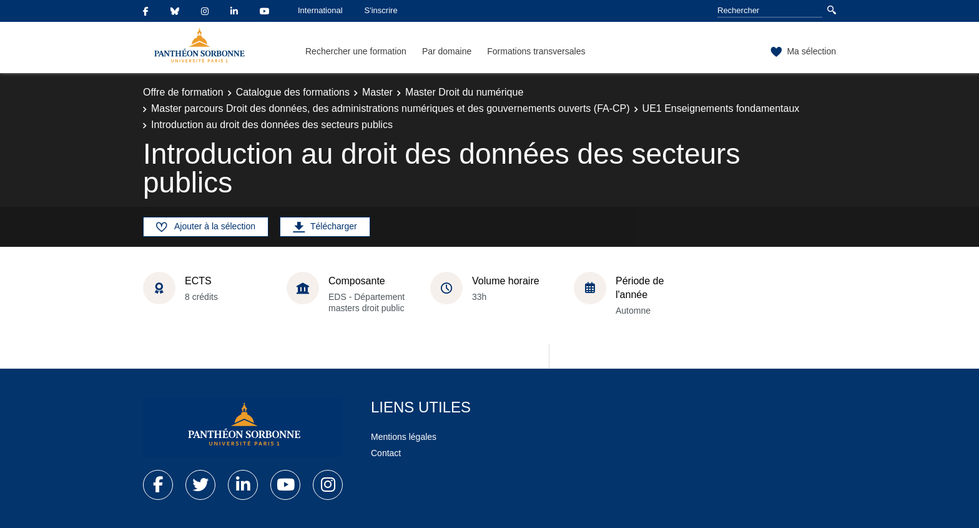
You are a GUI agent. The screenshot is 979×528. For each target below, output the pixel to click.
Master (377, 92)
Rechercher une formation (355, 51)
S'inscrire (381, 10)
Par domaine (446, 51)
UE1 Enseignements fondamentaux (721, 108)
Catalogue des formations (293, 92)
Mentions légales (403, 437)
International (320, 10)
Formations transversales (536, 51)
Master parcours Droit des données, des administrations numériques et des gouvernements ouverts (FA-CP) (390, 108)
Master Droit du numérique (464, 92)
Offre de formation (183, 92)
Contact (386, 453)
